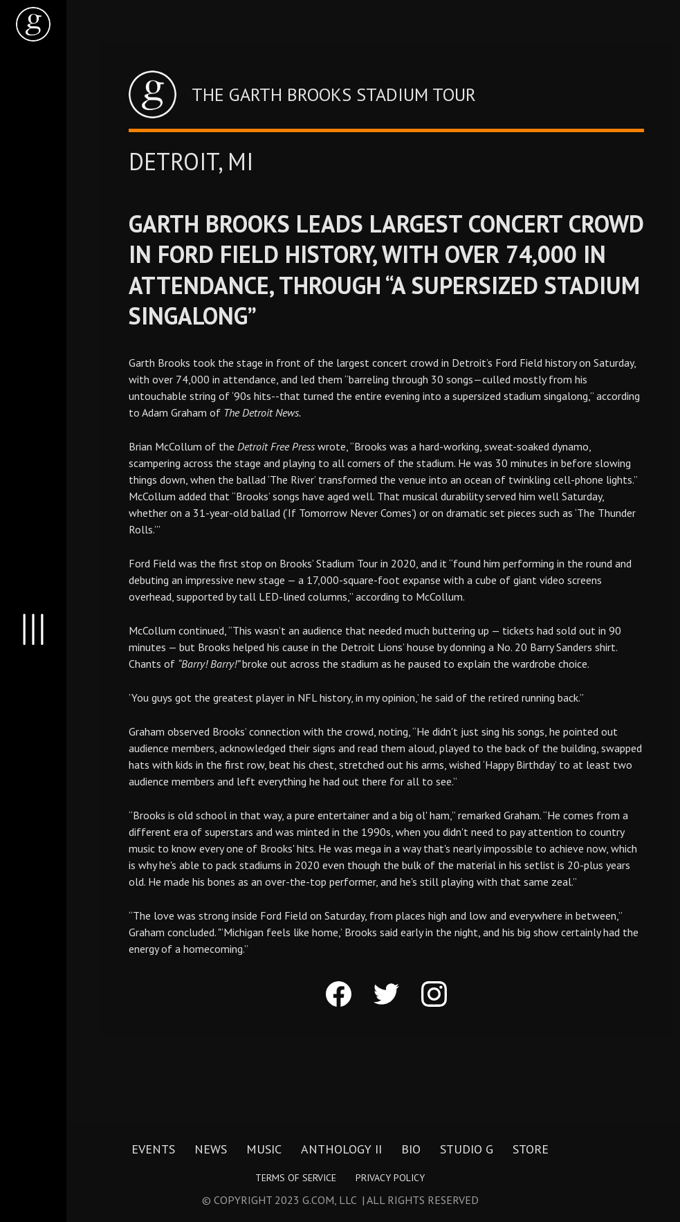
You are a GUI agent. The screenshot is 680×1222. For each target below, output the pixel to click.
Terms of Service (295, 1177)
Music (264, 1149)
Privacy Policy (390, 1177)
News (210, 1149)
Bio (411, 1149)
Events (153, 1149)
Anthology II (341, 1149)
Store (531, 1149)
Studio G (466, 1149)
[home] (33, 24)
